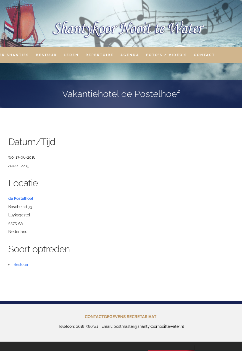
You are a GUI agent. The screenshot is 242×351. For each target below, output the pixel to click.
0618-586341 (87, 326)
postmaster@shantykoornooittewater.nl (149, 326)
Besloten (21, 264)
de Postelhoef (20, 198)
